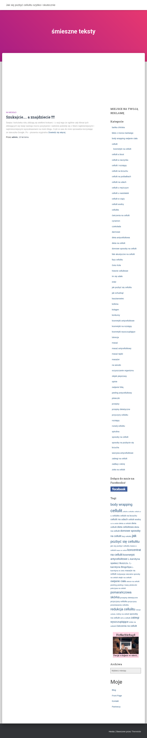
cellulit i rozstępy (119, 165)
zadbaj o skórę (118, 464)
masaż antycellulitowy (121, 348)
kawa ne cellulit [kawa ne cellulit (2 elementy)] (121, 550)
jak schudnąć (118, 293)
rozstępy (115, 420)
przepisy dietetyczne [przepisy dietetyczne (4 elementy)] (129, 598)
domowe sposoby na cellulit (124, 248)
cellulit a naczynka (120, 160)
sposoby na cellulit (120, 437)
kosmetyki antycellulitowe (123, 321)
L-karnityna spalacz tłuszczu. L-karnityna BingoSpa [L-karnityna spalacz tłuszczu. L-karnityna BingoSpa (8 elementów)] (125, 563)
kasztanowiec (118, 298)
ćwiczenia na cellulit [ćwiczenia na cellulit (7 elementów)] (126, 626)
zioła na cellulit (118, 469)
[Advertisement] (73, 74)
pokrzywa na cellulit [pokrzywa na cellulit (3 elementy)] (118, 588)
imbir (114, 282)
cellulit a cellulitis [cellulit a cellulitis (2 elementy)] (128, 511)
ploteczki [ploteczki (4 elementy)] (133, 585)
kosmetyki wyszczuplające (123, 332)
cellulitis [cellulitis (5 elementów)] (116, 516)
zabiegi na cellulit (119, 458)
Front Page (117, 695)
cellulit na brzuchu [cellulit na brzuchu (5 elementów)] (128, 516)
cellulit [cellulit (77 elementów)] (116, 510)
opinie (114, 381)
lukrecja (115, 337)
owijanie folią (117, 387)
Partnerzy (116, 707)
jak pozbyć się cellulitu (122, 287)
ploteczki (116, 398)
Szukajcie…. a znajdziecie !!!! (30, 117)
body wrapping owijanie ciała (124, 138)
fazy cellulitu (117, 259)
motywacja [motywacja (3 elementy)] (121, 574)
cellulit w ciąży (118, 199)
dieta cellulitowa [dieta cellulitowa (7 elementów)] (125, 527)
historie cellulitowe (120, 271)
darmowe (116, 232)
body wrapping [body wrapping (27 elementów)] (121, 504)
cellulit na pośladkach (121, 176)
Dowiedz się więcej (56, 132)
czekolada (116, 226)
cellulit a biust (118, 154)
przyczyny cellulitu (120, 415)
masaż (115, 343)
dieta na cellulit (118, 243)
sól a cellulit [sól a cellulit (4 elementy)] (125, 618)
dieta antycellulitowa (121, 237)
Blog (114, 690)
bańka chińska (118, 127)
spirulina (115, 431)
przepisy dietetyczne (121, 409)
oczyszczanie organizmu (123, 370)
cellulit (114, 144)
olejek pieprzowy (119, 376)
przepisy (115, 404)
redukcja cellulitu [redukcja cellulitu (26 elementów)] (122, 609)
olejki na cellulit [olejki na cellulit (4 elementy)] (124, 577)
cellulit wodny (118, 204)
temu (24, 137)
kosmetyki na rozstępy (122, 326)
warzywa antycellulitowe (122, 453)
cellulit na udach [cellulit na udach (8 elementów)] (119, 519)
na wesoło (11, 112)
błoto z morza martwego (122, 133)
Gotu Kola (116, 265)
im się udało (117, 276)
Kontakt (115, 701)
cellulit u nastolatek (120, 193)
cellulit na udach (119, 182)
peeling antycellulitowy (122, 393)
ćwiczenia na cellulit (120, 215)
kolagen (115, 309)
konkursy (116, 315)
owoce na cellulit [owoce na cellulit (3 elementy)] (132, 581)
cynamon (116, 221)
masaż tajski (117, 354)
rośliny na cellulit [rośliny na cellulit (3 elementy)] (122, 614)
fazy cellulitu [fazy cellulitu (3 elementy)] (126, 536)
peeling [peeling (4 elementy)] (113, 585)
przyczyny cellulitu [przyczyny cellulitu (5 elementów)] (118, 601)
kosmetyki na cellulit (122, 149)
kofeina (115, 304)
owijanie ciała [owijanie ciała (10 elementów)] (118, 581)
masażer (116, 359)
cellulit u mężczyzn (120, 188)
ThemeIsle (136, 731)
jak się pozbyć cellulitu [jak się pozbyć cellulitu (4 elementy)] (120, 546)
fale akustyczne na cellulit (123, 254)
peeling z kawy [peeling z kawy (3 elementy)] (123, 585)
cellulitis (115, 210)
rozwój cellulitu (118, 426)
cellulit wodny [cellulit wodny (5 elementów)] (134, 519)
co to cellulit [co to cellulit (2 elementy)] (114, 523)
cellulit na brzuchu (120, 171)
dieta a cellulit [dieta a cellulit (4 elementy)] (125, 523)
